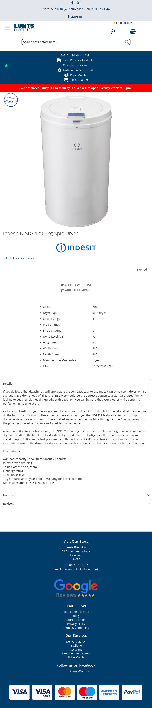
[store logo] (24, 28)
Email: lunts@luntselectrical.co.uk (76, 569)
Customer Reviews (75, 65)
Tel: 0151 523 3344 (76, 565)
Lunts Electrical (80, 671)
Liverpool (76, 17)
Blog (76, 616)
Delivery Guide (76, 641)
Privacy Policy (76, 624)
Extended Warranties (76, 653)
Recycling (76, 649)
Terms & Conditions (76, 628)
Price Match (78, 75)
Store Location (76, 620)
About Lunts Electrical (76, 612)
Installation (76, 645)
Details (7, 383)
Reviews (8, 503)
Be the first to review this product (20, 257)
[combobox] (76, 42)
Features (9, 495)
